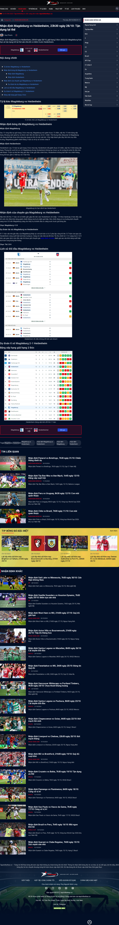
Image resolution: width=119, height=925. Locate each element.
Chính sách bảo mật (88, 880)
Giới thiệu (26, 880)
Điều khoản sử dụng (67, 880)
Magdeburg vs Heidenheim (26, 443)
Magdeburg (8, 443)
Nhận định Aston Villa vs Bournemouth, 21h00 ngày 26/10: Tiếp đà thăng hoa (52, 631)
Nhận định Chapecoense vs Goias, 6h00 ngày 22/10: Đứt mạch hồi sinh (54, 719)
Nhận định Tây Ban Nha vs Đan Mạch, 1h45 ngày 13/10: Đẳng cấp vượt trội (54, 476)
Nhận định (22, 9)
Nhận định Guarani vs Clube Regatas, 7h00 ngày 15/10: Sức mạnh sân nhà (54, 843)
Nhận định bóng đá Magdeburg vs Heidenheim (20, 70)
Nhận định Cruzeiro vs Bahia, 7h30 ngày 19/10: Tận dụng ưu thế (54, 772)
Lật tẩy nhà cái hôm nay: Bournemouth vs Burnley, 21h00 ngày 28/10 (44, 559)
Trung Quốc (89, 78)
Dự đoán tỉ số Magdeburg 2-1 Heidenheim (19, 91)
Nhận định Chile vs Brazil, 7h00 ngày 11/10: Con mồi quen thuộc (52, 512)
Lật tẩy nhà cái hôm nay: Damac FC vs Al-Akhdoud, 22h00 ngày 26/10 (103, 559)
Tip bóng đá (33, 9)
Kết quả (62, 50)
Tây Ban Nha (89, 29)
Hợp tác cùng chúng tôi (44, 880)
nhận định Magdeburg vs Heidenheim (45, 443)
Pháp (86, 43)
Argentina (88, 74)
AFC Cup (87, 60)
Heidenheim (16, 443)
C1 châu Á (88, 65)
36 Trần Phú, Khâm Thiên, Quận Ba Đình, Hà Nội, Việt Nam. (62, 900)
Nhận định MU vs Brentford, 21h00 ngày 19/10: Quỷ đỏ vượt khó (53, 755)
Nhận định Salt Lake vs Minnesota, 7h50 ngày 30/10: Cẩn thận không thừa (55, 578)
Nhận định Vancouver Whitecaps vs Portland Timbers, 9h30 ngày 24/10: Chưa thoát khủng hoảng (53, 684)
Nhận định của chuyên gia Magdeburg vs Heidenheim (23, 81)
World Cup (88, 105)
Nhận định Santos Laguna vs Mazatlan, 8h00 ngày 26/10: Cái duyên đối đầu (54, 649)
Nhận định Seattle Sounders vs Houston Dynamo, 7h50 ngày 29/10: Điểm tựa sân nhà (54, 596)
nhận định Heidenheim (74, 443)
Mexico (87, 83)
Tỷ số (67, 9)
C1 (86, 47)
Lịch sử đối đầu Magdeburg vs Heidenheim (19, 88)
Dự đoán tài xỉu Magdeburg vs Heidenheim (23, 84)
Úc (86, 69)
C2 (86, 51)
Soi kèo (13, 9)
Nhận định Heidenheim (16, 77)
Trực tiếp (58, 9)
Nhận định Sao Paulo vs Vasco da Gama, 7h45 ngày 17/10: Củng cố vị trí (52, 808)
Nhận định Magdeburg (16, 74)
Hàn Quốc (88, 96)
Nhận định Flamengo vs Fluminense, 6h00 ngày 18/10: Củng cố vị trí (53, 790)
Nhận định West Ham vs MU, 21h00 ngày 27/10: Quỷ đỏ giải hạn (54, 614)
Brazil (87, 56)
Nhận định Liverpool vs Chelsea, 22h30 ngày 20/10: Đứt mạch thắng (54, 737)
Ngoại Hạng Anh (90, 25)
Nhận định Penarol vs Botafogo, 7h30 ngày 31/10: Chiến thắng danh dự (54, 459)
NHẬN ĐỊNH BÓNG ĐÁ (21, 20)
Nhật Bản (88, 100)
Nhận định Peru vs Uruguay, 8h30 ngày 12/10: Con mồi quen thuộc (53, 494)
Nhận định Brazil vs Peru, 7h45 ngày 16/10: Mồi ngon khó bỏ (53, 825)
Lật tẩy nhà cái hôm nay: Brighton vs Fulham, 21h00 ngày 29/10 (15, 559)
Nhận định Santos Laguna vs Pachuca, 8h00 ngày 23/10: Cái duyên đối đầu (54, 702)
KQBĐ (51, 9)
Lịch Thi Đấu (75, 9)
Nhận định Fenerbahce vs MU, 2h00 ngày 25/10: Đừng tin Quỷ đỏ (54, 667)
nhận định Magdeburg (60, 443)
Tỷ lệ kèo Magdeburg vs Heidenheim (17, 67)
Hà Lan (87, 91)
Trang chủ (4, 9)
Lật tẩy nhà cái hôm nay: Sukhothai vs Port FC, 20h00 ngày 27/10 (72, 559)
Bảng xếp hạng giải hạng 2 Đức (15, 95)
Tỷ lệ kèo (43, 9)
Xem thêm (113, 531)
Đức (86, 34)
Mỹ (86, 87)
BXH (84, 9)
